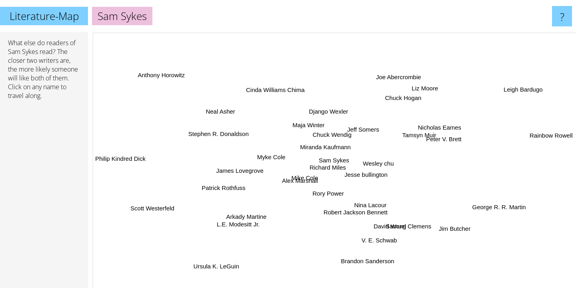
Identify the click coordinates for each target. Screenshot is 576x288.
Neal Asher (221, 111)
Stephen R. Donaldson (218, 134)
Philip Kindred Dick (120, 158)
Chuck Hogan (405, 98)
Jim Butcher (453, 229)
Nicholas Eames (438, 127)
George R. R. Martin (498, 206)
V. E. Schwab (374, 239)
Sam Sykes (23, 51)
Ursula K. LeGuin (215, 266)
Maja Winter (308, 125)
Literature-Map (44, 16)
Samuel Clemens (410, 225)
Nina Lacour (370, 205)
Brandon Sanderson (365, 260)
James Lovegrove (240, 171)
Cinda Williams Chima (275, 90)
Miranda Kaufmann (325, 147)
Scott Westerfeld (152, 208)
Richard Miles (328, 167)
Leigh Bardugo (520, 87)
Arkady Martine (247, 216)
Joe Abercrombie (395, 76)
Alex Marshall (301, 181)
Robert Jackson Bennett (356, 212)
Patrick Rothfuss (221, 185)
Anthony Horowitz (161, 75)
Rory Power (327, 193)
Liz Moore (425, 88)
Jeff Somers (363, 129)
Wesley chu (379, 163)
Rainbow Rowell (551, 135)
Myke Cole (272, 157)
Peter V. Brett (443, 138)
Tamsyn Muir (418, 133)
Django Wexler (328, 111)
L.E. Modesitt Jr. (237, 222)
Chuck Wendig (333, 135)
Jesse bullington (366, 174)
